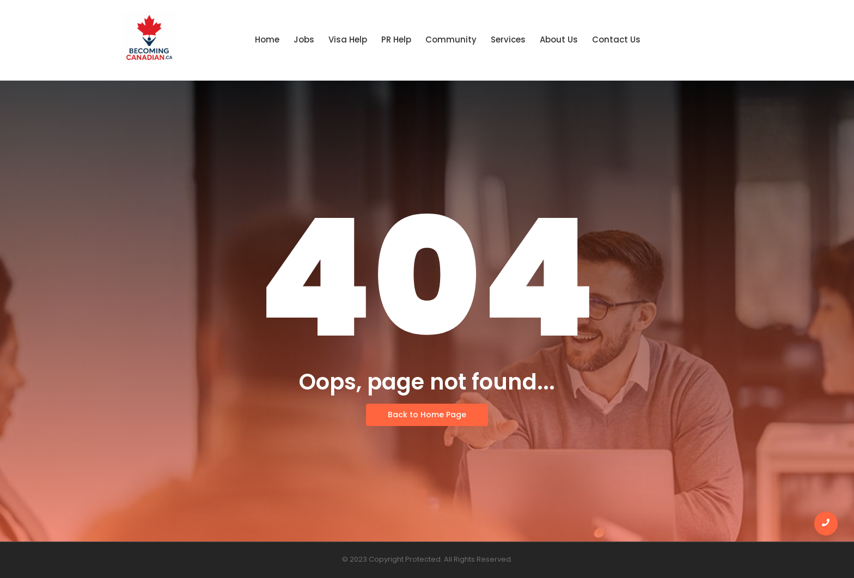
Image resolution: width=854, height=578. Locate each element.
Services (508, 39)
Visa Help (347, 39)
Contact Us (616, 39)
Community (451, 39)
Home (267, 39)
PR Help (396, 39)
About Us (559, 39)
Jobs (304, 39)
